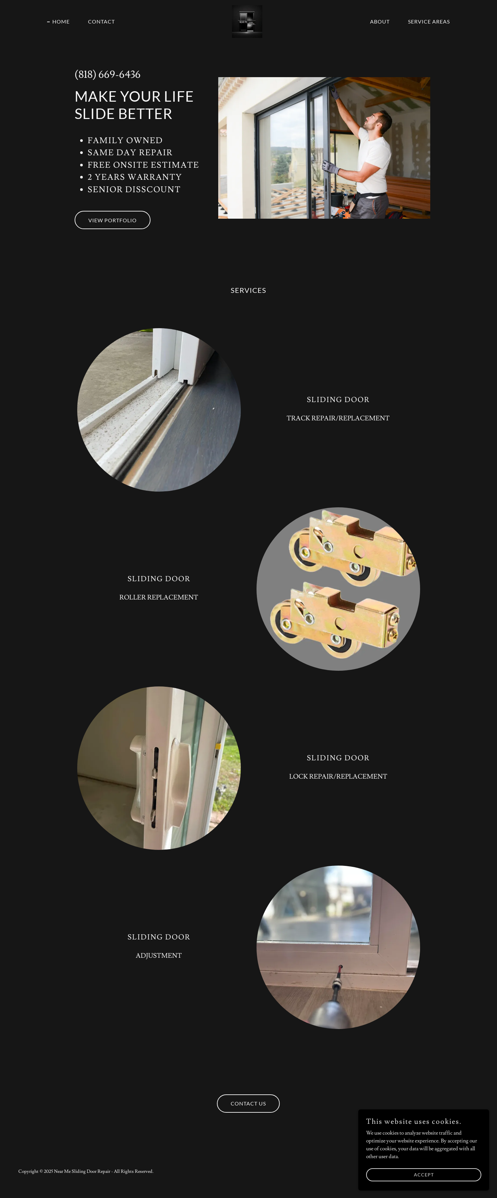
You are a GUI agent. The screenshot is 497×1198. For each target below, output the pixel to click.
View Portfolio (112, 220)
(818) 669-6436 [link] (108, 74)
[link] (248, 20)
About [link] (380, 21)
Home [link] (61, 21)
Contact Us (248, 1103)
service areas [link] (429, 21)
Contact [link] (101, 21)
